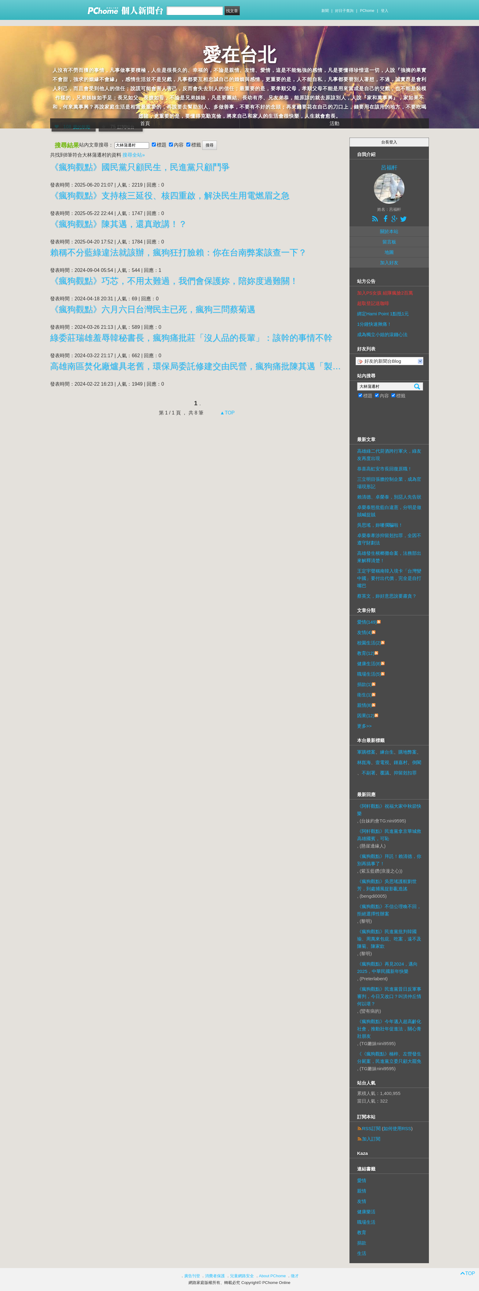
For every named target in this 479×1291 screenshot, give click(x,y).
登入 (384, 11)
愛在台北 (239, 55)
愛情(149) (367, 622)
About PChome (272, 1276)
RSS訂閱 (371, 1128)
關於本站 (389, 231)
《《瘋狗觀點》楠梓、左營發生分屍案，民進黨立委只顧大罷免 (389, 1057)
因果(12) (366, 715)
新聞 (325, 11)
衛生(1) (364, 694)
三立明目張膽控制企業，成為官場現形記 (389, 483)
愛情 (361, 1180)
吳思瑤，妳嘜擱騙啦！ (380, 525)
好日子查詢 (344, 11)
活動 (334, 123)
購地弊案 (407, 752)
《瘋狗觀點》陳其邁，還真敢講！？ (118, 224)
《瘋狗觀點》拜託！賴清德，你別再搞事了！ (389, 860)
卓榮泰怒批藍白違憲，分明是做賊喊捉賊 (389, 511)
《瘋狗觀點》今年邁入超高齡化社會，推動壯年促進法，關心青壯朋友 (389, 1029)
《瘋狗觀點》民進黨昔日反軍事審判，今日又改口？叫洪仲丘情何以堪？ (389, 996)
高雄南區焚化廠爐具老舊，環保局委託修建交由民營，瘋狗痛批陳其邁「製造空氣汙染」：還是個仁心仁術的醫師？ (196, 366)
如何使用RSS (397, 1128)
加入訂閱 (371, 1138)
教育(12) (366, 653)
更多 (364, 726)
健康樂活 (366, 1211)
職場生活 (366, 1222)
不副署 (368, 772)
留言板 (389, 241)
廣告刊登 (192, 1276)
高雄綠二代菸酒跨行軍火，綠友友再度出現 (389, 454)
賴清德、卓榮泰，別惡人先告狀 (389, 496)
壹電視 (382, 762)
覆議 (384, 772)
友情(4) (364, 632)
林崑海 (364, 762)
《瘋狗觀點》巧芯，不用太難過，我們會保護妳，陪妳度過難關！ (174, 281)
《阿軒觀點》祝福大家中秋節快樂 (389, 809)
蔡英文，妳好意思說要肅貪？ (387, 596)
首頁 (145, 123)
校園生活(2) (369, 642)
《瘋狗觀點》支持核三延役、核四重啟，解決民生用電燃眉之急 (170, 195)
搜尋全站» (133, 155)
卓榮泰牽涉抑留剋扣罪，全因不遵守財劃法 (389, 539)
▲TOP (226, 412)
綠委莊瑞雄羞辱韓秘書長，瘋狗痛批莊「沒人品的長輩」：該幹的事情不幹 (191, 338)
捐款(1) (364, 684)
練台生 (387, 752)
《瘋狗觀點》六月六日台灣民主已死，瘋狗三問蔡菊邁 (152, 309)
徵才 (295, 1276)
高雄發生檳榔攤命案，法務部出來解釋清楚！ (389, 557)
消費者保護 (215, 1276)
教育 (361, 1232)
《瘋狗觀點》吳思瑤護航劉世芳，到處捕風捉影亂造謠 (387, 885)
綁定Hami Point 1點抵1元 (383, 313)
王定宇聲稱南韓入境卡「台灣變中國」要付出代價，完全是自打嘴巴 (389, 578)
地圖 (389, 252)
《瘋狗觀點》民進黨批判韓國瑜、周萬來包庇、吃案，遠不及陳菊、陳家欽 (389, 939)
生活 (361, 1253)
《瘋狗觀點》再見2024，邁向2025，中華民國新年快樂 (387, 967)
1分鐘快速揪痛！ (374, 324)
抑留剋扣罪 (405, 772)
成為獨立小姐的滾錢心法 (382, 334)
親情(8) (364, 705)
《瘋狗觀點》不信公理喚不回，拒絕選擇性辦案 (389, 910)
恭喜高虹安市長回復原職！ (384, 468)
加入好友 (389, 262)
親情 (361, 1190)
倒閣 (416, 762)
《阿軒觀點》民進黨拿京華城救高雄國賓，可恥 (389, 835)
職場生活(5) (369, 674)
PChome (367, 11)
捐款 (361, 1242)
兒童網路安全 (242, 1276)
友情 (361, 1201)
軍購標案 (366, 752)
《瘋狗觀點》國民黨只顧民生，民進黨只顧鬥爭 (140, 167)
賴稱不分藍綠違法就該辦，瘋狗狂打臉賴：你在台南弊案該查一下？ (178, 252)
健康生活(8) (369, 663)
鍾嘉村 (401, 762)
